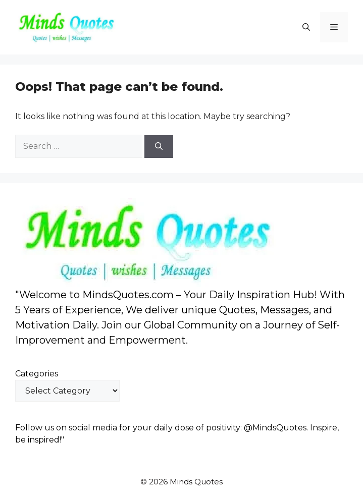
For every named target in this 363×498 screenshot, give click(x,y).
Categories (36, 373)
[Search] (158, 146)
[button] (306, 27)
